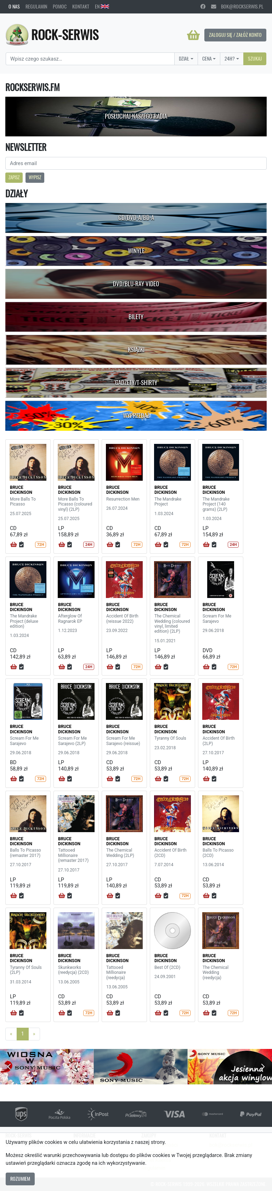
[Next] (34, 1034)
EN (102, 6)
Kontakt (80, 6)
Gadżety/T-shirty (136, 382)
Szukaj (255, 58)
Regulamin (36, 6)
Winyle (136, 251)
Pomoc (60, 6)
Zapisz (13, 177)
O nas (14, 6)
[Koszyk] (193, 35)
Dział (184, 58)
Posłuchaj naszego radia (136, 116)
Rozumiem (20, 1178)
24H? (230, 58)
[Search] (90, 58)
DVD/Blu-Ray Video (136, 284)
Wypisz (35, 177)
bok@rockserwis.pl (237, 6)
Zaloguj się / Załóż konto (235, 34)
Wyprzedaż (136, 415)
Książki (136, 349)
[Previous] (11, 1034)
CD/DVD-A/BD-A (136, 217)
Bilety (136, 316)
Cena (207, 58)
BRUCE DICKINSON (21, 490)
